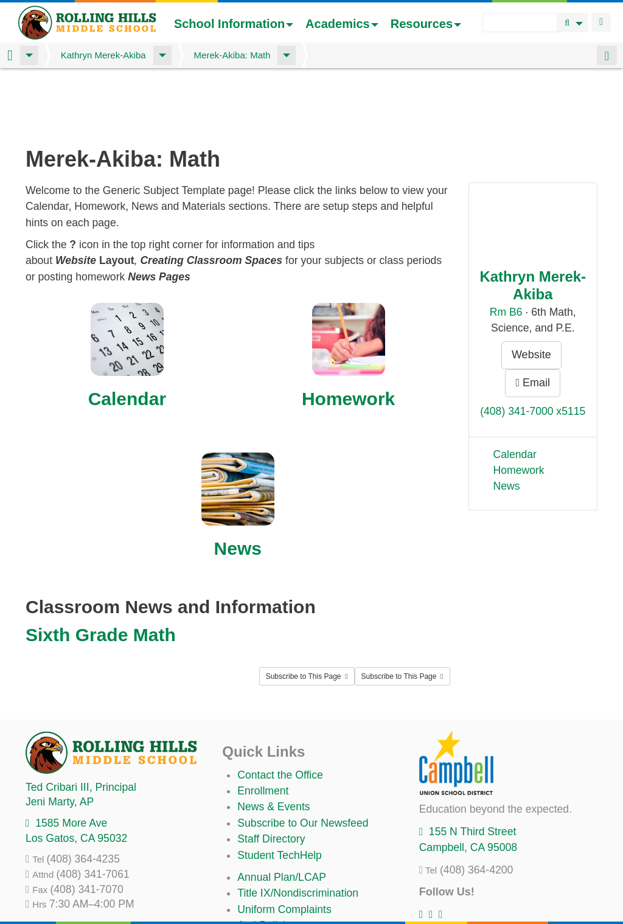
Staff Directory (271, 775)
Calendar (127, 335)
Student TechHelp (279, 791)
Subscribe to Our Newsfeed (302, 759)
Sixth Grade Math (101, 571)
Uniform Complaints (284, 845)
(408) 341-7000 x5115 (532, 347)
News (238, 484)
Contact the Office (280, 711)
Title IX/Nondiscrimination (297, 829)
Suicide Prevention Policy (297, 878)
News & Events (273, 743)
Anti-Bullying (267, 861)
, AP (60, 738)
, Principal (81, 723)
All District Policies (281, 894)
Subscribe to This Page (307, 612)
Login (601, 22)
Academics (341, 23)
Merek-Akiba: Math (232, 55)
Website (531, 291)
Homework (348, 335)
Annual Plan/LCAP (281, 813)
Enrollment (262, 727)
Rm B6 (506, 248)
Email (532, 319)
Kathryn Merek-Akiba (103, 55)
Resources (426, 23)
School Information (233, 23)
